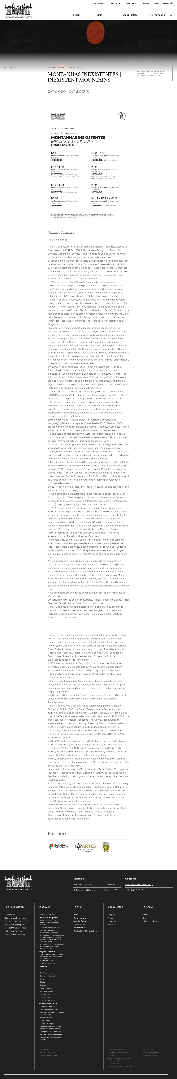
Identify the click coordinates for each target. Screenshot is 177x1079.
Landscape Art (57, 67)
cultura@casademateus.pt (149, 75)
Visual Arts (75, 67)
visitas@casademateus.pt (139, 884)
